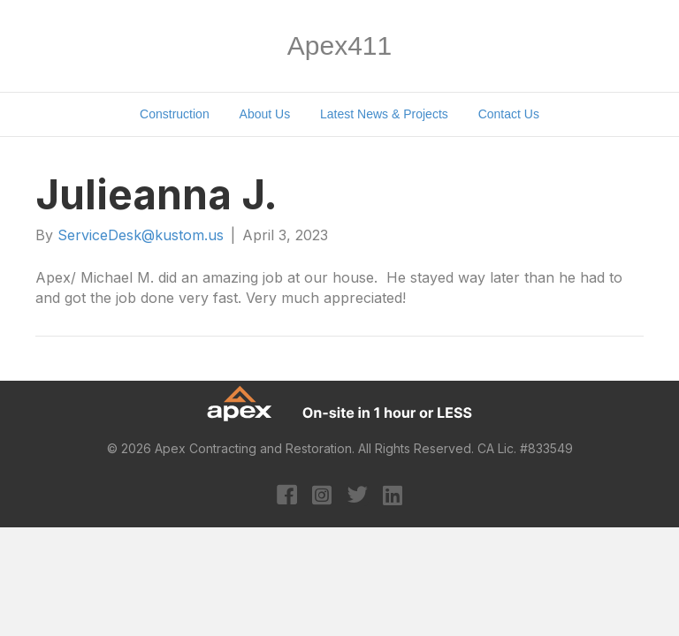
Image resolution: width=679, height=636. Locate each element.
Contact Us (508, 114)
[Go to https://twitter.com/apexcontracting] (358, 497)
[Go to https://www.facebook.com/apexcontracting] (287, 497)
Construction (175, 114)
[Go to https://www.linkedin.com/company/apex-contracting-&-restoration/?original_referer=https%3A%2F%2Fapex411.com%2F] (393, 496)
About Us (265, 114)
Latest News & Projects (384, 114)
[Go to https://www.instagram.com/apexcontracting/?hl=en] (322, 496)
